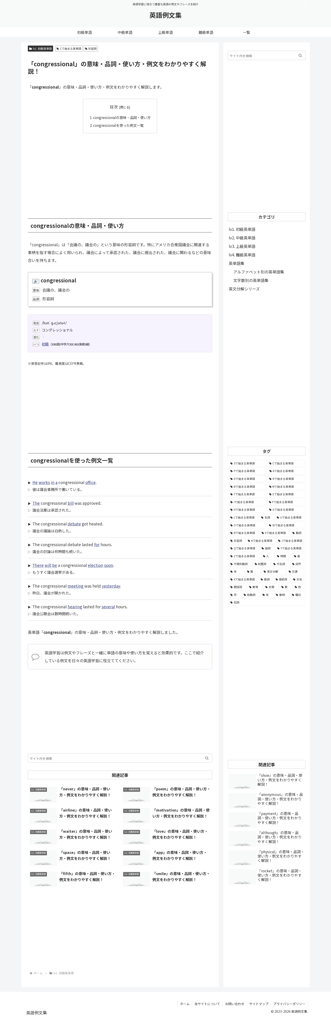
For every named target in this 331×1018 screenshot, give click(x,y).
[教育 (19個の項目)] (254, 586)
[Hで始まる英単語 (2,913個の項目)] (247, 509)
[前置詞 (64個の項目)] (262, 563)
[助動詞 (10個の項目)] (251, 594)
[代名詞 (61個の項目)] (280, 563)
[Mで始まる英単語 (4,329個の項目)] (286, 486)
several (108, 606)
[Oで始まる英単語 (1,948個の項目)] (247, 525)
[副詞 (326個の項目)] (267, 548)
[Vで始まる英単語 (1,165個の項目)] (275, 532)
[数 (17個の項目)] (285, 586)
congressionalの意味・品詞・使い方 (122, 117)
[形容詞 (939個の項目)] (236, 540)
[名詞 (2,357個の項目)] (266, 517)
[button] (207, 758)
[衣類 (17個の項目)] (270, 586)
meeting (75, 586)
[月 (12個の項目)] (234, 594)
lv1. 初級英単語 (40, 48)
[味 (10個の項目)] (266, 594)
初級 (45, 343)
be (54, 565)
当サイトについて (207, 1003)
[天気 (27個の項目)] (298, 579)
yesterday (111, 586)
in (52, 482)
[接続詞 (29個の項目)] (282, 579)
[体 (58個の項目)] (236, 571)
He (35, 482)
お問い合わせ (234, 1003)
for (97, 544)
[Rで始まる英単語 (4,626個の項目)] (286, 478)
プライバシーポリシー (289, 1003)
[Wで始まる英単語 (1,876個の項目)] (286, 525)
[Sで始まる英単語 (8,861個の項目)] (247, 463)
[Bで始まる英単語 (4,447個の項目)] (247, 486)
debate (74, 524)
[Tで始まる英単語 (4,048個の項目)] (247, 494)
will (48, 565)
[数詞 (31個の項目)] (266, 579)
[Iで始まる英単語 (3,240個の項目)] (247, 502)
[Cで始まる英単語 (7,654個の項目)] (286, 463)
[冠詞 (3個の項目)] (266, 602)
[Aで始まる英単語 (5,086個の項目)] (286, 470)
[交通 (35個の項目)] (296, 571)
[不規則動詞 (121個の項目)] (240, 563)
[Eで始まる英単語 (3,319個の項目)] (286, 494)
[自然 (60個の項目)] (297, 563)
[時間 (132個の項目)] (283, 556)
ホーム (185, 1003)
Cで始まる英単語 (69, 48)
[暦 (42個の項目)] (253, 571)
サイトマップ (258, 1003)
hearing (75, 606)
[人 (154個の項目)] (267, 556)
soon (108, 565)
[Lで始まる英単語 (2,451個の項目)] (243, 517)
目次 (114, 107)
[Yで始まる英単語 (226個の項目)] (290, 548)
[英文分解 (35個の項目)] (274, 571)
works (44, 482)
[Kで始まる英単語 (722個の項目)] (260, 540)
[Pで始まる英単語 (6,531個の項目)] (247, 470)
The (36, 503)
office (90, 482)
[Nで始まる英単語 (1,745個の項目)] (243, 532)
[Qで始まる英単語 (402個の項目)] (243, 548)
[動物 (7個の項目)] (281, 594)
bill (71, 503)
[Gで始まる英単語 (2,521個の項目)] (286, 509)
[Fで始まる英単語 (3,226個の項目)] (286, 502)
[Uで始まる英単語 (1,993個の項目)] (290, 517)
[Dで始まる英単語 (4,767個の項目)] (247, 478)
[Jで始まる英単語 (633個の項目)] (290, 540)
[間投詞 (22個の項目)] (237, 586)
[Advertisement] (120, 172)
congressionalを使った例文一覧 (118, 125)
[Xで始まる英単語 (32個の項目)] (243, 579)
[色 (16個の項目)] (299, 586)
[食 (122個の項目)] (298, 556)
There (38, 565)
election (95, 565)
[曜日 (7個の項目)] (297, 594)
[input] (120, 758)
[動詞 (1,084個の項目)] (297, 532)
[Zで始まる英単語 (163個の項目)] (244, 556)
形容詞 (91, 48)
